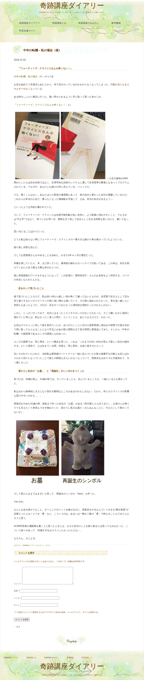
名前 (16, 594)
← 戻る (17, 630)
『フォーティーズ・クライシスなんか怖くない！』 (41, 104)
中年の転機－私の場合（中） (29, 76)
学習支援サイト (27, 30)
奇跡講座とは (59, 23)
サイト (17, 609)
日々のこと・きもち (43, 545)
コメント (17, 587)
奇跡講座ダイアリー (72, 6)
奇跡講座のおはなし (88, 23)
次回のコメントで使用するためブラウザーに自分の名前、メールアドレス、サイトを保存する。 (58, 616)
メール (17, 601)
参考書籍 (116, 23)
